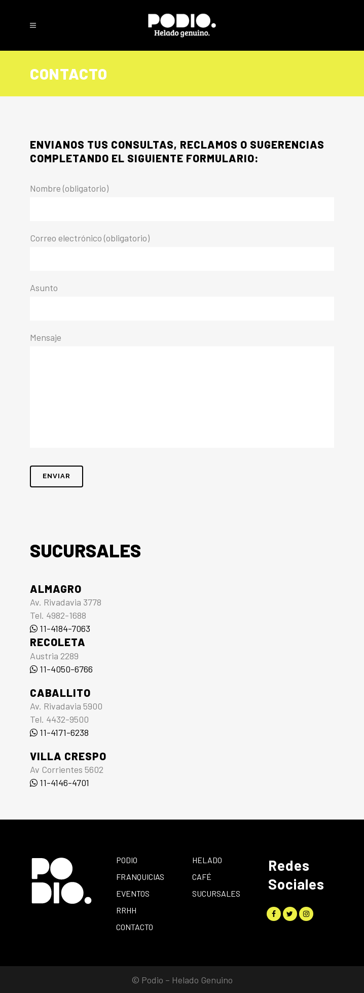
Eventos (133, 894)
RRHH (126, 910)
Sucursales (216, 894)
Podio (126, 860)
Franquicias (140, 877)
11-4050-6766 (61, 669)
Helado (207, 860)
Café (201, 877)
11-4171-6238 (59, 732)
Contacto (134, 927)
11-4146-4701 (59, 782)
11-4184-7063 (60, 628)
